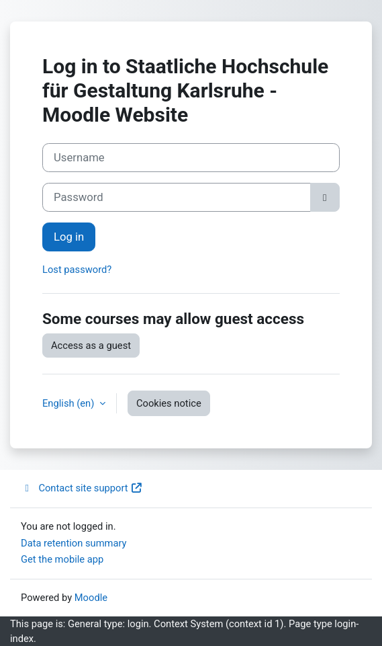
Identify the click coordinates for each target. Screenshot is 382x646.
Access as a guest (91, 345)
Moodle (91, 598)
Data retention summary (74, 543)
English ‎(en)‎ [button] (69, 403)
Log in (69, 237)
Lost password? (76, 270)
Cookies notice (168, 403)
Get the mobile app (62, 559)
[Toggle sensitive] (325, 197)
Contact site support (82, 488)
